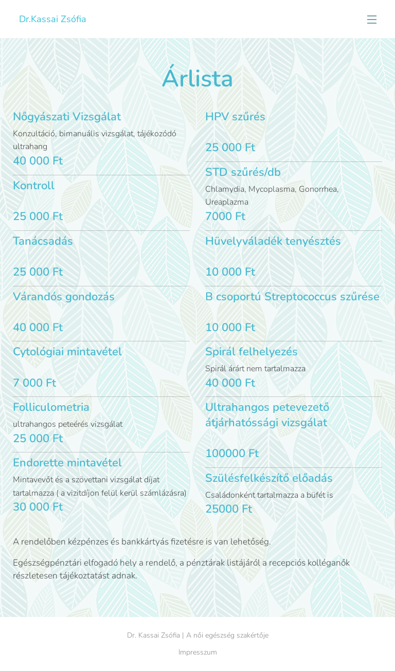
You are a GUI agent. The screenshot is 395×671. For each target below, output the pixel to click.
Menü (371, 19)
